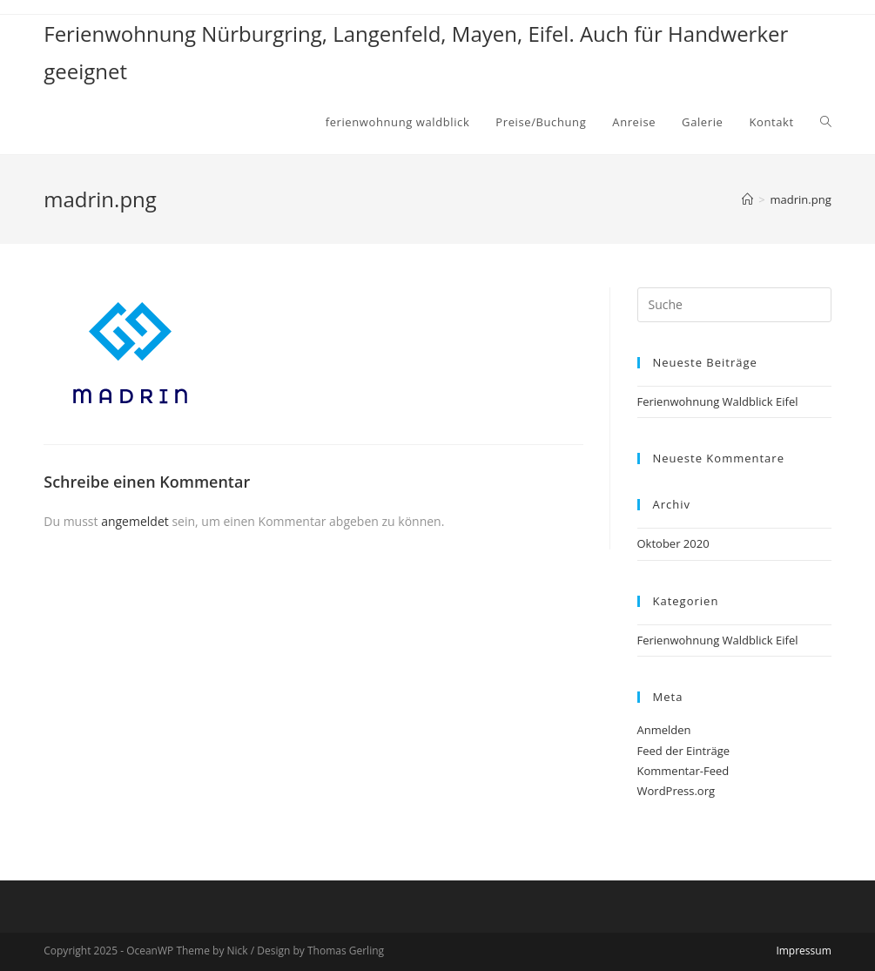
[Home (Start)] (747, 199)
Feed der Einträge (683, 751)
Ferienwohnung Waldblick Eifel (717, 401)
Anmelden (664, 730)
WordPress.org (676, 791)
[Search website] (826, 122)
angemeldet (135, 521)
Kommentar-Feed (683, 771)
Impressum (803, 950)
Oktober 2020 (673, 543)
